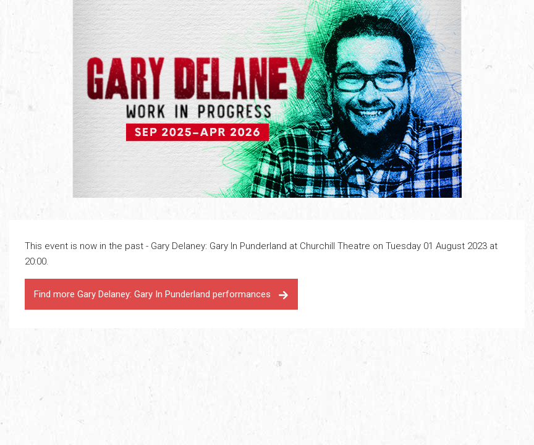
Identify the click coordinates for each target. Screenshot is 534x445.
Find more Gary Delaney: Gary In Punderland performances (161, 294)
